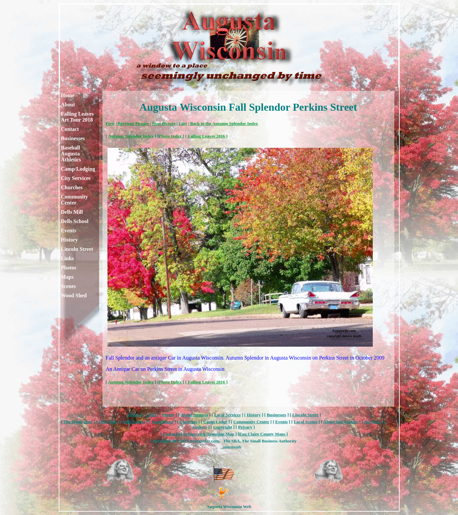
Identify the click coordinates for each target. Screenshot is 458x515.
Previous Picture (133, 123)
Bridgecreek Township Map (208, 433)
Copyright (222, 427)
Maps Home (162, 421)
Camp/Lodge (215, 421)
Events (68, 230)
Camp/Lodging (78, 169)
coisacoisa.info (231, 446)
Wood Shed (74, 295)
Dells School (75, 221)
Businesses (73, 138)
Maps (67, 277)
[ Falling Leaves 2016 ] (206, 136)
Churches (72, 187)
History (69, 240)
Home (68, 95)
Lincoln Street (77, 249)
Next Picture (163, 123)
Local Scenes (305, 421)
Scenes (68, 286)
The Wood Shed (78, 421)
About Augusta (194, 414)
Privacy (245, 427)
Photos (68, 267)
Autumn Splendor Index (131, 136)
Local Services (227, 414)
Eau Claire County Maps (262, 433)
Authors (199, 427)
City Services (76, 178)
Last (183, 123)
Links (67, 258)
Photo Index (171, 136)
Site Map (372, 421)
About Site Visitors (340, 421)
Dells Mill (72, 212)
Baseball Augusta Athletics (71, 153)
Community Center (74, 199)
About (68, 104)
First (110, 123)
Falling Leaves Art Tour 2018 (77, 117)
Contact (70, 129)
